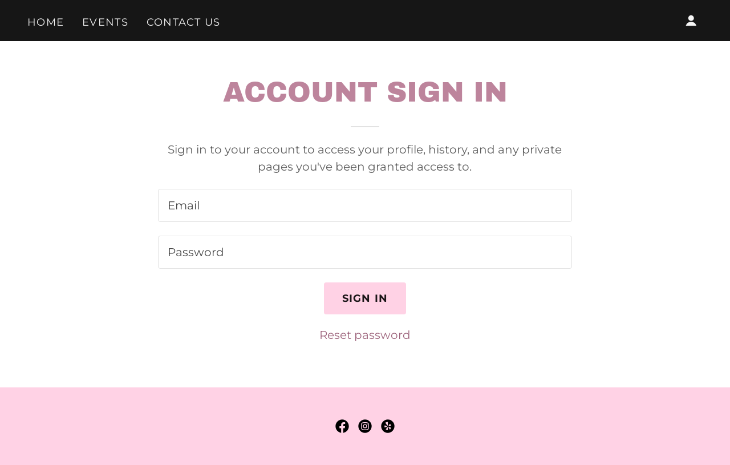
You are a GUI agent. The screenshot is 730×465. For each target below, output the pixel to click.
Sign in (365, 298)
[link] (342, 426)
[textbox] (364, 205)
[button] (691, 20)
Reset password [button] (365, 335)
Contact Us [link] (184, 22)
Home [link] (45, 22)
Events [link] (105, 22)
